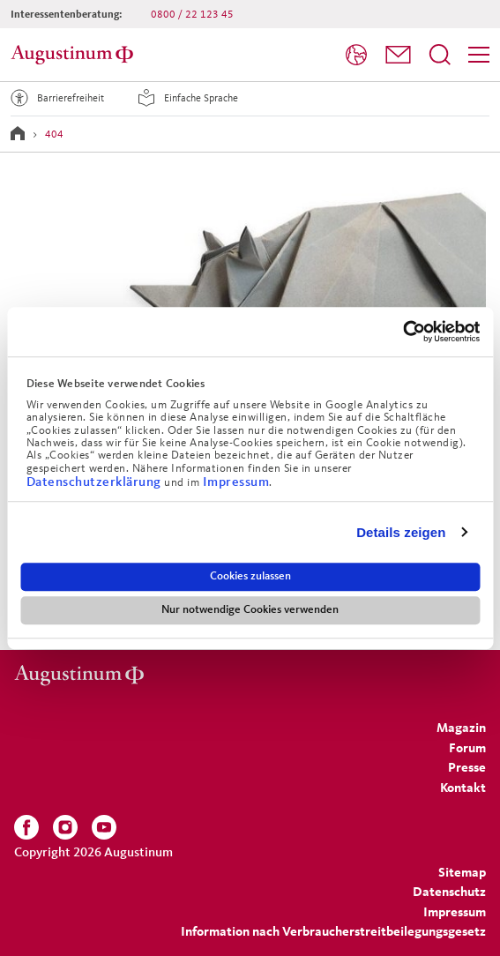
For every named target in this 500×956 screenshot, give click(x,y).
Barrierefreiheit (54, 98)
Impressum (236, 481)
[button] (398, 55)
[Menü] (478, 55)
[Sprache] (356, 55)
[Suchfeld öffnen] (440, 55)
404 (54, 133)
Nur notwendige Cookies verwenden (250, 609)
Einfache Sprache (185, 98)
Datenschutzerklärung (95, 481)
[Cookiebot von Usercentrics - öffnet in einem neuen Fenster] (402, 331)
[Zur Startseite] (75, 54)
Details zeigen (400, 532)
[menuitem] (356, 55)
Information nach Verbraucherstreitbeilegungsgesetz (333, 930)
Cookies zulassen (250, 576)
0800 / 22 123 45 (192, 13)
